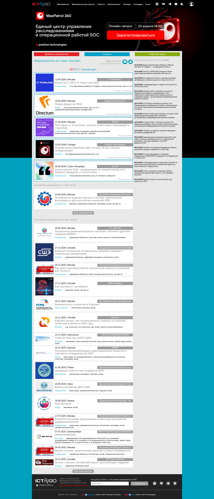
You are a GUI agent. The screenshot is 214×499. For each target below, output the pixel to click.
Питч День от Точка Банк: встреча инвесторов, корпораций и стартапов (92, 126)
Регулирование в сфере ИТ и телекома (70, 440)
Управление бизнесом (87, 204)
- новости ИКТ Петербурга (145, 495)
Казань (71, 401)
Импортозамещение (63, 442)
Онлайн (71, 248)
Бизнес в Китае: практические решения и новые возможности (92, 450)
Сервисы (107, 54)
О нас (147, 4)
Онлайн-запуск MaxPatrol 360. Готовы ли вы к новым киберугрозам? (87, 149)
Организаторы (114, 4)
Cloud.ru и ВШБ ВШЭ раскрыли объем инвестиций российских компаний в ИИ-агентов (153, 72)
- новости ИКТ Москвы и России (107, 495)
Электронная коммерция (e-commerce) (109, 357)
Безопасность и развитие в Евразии (77, 304)
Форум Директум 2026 (68, 104)
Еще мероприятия (83, 213)
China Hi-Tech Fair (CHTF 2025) (73, 338)
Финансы (73, 204)
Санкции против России (103, 274)
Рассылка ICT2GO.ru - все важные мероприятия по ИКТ (114, 480)
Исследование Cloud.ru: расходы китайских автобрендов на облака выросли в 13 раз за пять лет (155, 79)
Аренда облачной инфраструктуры (74, 485)
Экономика (101, 204)
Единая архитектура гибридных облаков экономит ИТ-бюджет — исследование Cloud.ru (154, 66)
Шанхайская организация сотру (115, 367)
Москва (71, 194)
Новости (101, 4)
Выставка (59, 341)
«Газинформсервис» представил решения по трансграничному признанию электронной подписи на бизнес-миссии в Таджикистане (155, 164)
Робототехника (108, 341)
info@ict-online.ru (46, 485)
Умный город (120, 341)
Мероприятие (60, 374)
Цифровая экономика (93, 257)
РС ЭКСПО (115, 228)
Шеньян (71, 348)
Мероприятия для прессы (83, 4)
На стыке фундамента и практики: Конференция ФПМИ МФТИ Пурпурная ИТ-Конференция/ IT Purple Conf (156, 156)
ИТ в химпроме (95, 442)
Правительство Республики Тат (115, 401)
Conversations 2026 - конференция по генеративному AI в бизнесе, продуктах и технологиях (90, 171)
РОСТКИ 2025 (63, 404)
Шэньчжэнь (73, 335)
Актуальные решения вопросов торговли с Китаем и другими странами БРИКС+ (92, 232)
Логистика (93, 237)
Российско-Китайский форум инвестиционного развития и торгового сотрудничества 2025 (90, 352)
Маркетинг (69, 290)
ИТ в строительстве (80, 442)
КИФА (115, 348)
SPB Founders (115, 283)
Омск (70, 384)
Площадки (138, 4)
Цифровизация (72, 438)
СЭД (66, 327)
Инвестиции (68, 357)
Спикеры (127, 4)
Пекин (71, 367)
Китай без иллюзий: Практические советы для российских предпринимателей (91, 420)
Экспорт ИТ (116, 204)
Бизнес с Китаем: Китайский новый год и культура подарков (92, 462)
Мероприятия (63, 4)
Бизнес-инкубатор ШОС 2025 (72, 387)
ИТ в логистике (84, 327)
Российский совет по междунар (115, 301)
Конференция (60, 204)
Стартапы (103, 391)
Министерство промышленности (115, 431)
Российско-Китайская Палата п (115, 194)
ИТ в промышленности (83, 357)
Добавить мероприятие (56, 54)
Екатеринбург (74, 431)
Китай (109, 204)
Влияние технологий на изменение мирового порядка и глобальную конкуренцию (89, 252)
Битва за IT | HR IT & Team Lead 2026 (77, 82)
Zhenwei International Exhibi (115, 335)
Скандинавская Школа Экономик (115, 248)
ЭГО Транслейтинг (115, 459)
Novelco (115, 317)
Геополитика (108, 257)
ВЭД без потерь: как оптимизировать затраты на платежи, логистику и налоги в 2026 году (90, 322)
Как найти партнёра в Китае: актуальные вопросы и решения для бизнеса (92, 269)
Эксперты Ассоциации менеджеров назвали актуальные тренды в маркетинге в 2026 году (155, 148)
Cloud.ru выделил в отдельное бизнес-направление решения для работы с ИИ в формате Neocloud (153, 173)
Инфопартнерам (157, 54)
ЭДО (92, 327)
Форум (57, 357)
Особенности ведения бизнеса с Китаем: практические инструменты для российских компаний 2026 (88, 199)
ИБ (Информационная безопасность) (94, 438)
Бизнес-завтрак (61, 308)
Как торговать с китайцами (71, 286)
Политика (86, 308)
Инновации (70, 341)
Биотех (129, 341)
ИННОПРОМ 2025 (65, 435)
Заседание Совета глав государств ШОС (79, 370)
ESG (108, 442)
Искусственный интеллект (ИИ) (88, 341)
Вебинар (58, 257)
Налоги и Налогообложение (114, 237)
